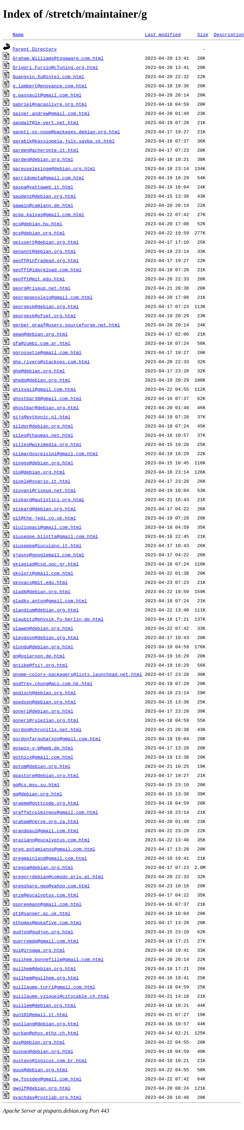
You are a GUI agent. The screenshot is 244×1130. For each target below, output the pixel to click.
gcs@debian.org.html (39, 233)
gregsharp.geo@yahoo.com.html (51, 885)
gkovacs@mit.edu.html (40, 582)
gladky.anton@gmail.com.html (50, 600)
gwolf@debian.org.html (42, 1088)
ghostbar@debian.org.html (46, 407)
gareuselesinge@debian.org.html (54, 168)
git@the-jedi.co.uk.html (44, 518)
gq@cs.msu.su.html (36, 784)
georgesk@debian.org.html (46, 306)
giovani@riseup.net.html (44, 490)
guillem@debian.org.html (44, 1005)
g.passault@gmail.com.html (47, 95)
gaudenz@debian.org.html (44, 196)
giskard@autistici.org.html (48, 499)
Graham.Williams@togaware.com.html (58, 58)
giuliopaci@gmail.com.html (47, 527)
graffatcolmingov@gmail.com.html (55, 812)
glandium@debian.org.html (46, 610)
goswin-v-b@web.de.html (43, 747)
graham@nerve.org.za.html (46, 821)
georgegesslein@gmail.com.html (53, 297)
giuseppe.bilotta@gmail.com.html (55, 536)
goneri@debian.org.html (43, 711)
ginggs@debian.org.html (43, 462)
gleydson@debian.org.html (46, 637)
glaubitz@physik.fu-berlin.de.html (58, 619)
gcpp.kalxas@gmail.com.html (48, 214)
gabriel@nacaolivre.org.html (50, 104)
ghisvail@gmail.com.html (44, 389)
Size (202, 34)
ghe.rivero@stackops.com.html (51, 361)
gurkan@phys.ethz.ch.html (46, 1033)
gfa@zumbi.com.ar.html (42, 343)
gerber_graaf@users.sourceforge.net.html (66, 324)
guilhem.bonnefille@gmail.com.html (58, 959)
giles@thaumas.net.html (43, 435)
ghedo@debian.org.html (42, 380)
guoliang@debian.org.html (46, 1023)
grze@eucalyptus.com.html (46, 895)
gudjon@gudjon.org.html (43, 931)
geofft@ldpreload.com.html (47, 269)
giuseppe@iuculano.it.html (47, 545)
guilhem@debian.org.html (44, 968)
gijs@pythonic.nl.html (42, 416)
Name (18, 34)
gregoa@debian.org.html (43, 867)
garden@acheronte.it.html (46, 150)
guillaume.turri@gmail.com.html (54, 987)
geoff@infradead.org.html (46, 260)
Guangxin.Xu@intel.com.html (48, 76)
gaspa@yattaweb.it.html (43, 187)
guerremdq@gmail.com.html (46, 941)
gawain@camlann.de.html (43, 205)
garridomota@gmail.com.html (48, 177)
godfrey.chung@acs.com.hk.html (53, 683)
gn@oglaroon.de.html (39, 656)
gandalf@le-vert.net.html (46, 122)
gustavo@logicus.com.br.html (50, 1060)
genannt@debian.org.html (44, 251)
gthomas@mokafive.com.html (47, 922)
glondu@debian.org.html (43, 646)
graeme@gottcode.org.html (46, 803)
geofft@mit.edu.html (39, 279)
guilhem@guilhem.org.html (46, 977)
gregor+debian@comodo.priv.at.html (58, 876)
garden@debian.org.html (43, 159)
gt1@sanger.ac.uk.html (42, 913)
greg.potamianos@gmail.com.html (54, 849)
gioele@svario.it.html (42, 481)
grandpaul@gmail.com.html (46, 830)
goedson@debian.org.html (44, 702)
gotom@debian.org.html (42, 766)
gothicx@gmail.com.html (43, 757)
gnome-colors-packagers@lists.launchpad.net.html (77, 674)
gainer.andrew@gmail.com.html (51, 113)
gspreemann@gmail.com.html (47, 904)
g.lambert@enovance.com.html (50, 85)
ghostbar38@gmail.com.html (47, 398)
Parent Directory (35, 49)
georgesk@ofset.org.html (44, 315)
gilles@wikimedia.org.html (47, 444)
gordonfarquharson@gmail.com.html (57, 738)
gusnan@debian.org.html (43, 1051)
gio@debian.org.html (39, 472)
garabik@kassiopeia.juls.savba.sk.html (64, 141)
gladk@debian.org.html (42, 591)
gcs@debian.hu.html (37, 223)
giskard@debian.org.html (44, 508)
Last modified (162, 34)
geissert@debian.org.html (46, 242)
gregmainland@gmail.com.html (50, 858)
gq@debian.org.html (37, 793)
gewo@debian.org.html (40, 334)
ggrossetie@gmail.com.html (47, 352)
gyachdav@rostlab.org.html (47, 1097)
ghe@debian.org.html (39, 370)
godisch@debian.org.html (44, 692)
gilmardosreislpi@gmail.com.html (55, 453)
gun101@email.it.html (40, 1014)
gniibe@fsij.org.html (40, 665)
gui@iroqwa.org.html (39, 950)
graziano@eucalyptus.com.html (51, 839)
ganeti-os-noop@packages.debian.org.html (66, 131)
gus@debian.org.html (39, 1042)
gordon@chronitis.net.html (47, 729)
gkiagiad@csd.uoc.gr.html (46, 564)
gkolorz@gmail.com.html (43, 573)
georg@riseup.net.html (42, 288)
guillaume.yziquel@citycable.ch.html (61, 996)
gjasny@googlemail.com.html (48, 554)
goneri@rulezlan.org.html (46, 720)
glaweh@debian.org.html (43, 628)
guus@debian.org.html (40, 1069)
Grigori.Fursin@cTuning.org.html (55, 67)
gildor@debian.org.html (43, 426)
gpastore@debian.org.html (46, 775)
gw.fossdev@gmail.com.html (47, 1079)
